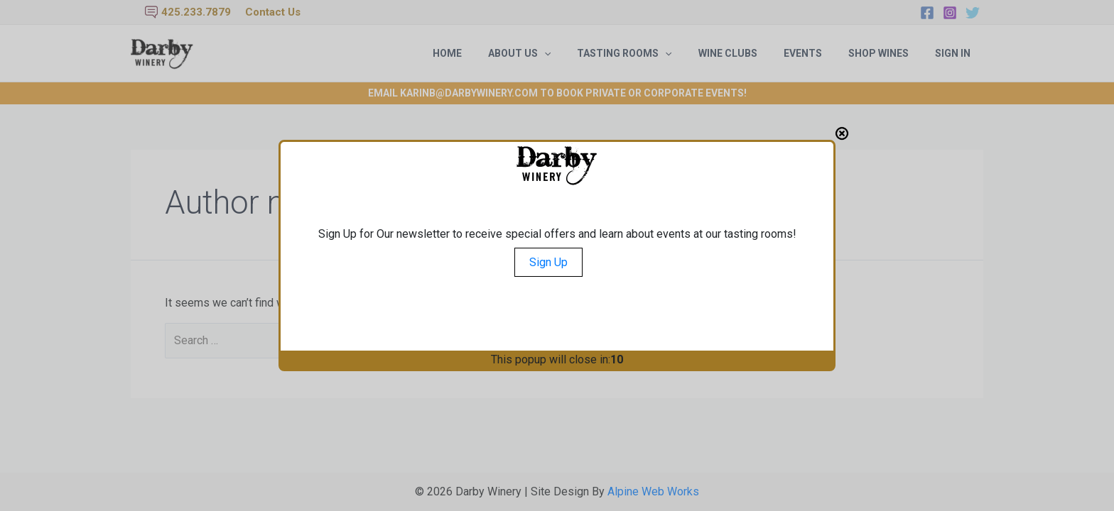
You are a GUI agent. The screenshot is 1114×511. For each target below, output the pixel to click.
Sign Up (548, 262)
